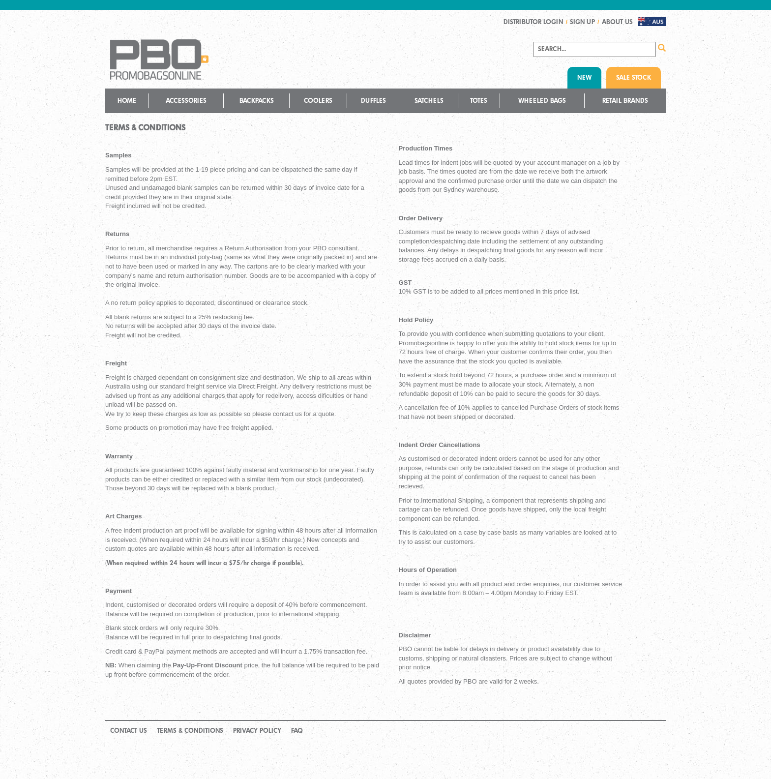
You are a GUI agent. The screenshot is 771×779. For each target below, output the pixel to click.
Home (127, 100)
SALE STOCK (633, 77)
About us (617, 22)
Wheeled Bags (542, 100)
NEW (584, 77)
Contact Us (128, 730)
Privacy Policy (257, 730)
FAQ (297, 730)
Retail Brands (625, 100)
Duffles (373, 100)
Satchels (429, 100)
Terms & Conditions (190, 730)
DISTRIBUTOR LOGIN (533, 22)
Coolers (318, 100)
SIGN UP (582, 22)
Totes (478, 100)
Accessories (186, 100)
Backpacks (256, 100)
